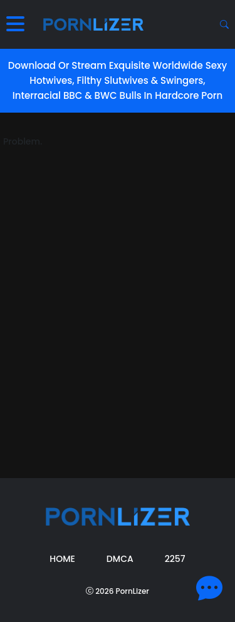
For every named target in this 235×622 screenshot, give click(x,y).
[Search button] (224, 24)
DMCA (120, 559)
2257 (175, 559)
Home (62, 559)
